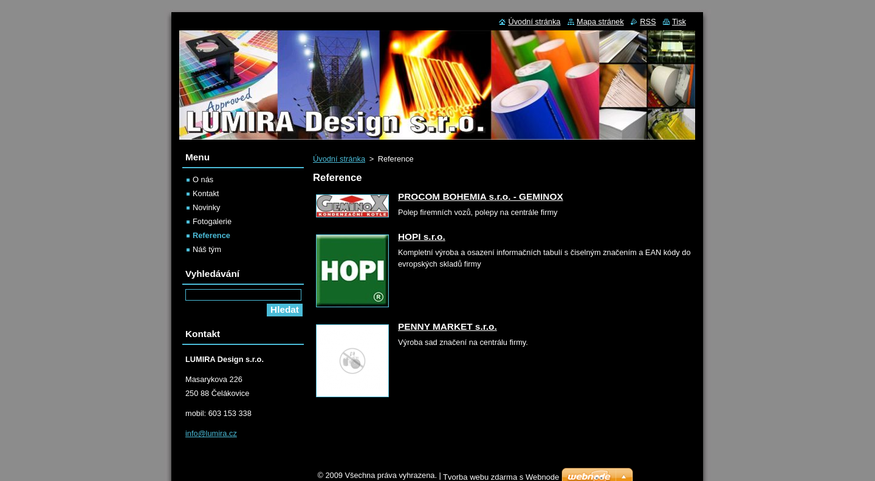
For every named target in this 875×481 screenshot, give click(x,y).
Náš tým (207, 249)
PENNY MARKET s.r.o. (447, 326)
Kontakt (206, 193)
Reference (211, 235)
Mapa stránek (600, 21)
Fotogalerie (212, 221)
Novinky (207, 207)
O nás (203, 179)
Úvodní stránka (339, 158)
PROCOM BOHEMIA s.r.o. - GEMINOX (480, 196)
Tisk (679, 21)
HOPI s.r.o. (421, 236)
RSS (648, 21)
